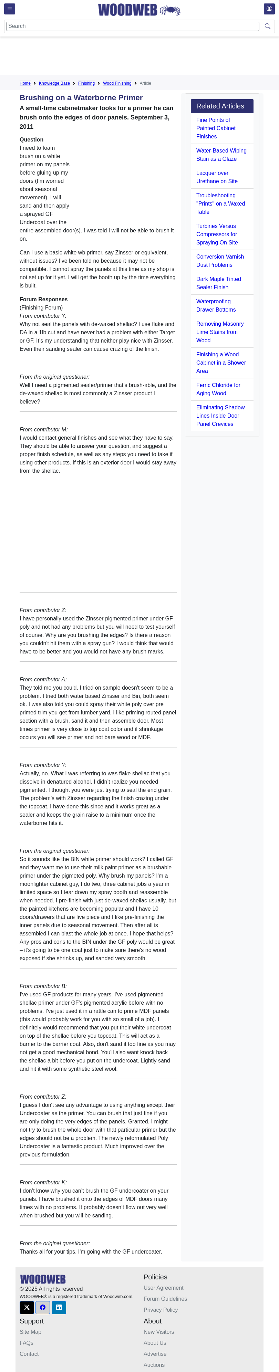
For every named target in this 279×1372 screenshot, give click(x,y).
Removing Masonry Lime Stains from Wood (220, 332)
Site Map (30, 1332)
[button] (27, 1307)
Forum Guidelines (165, 1299)
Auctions (154, 1365)
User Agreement (164, 1288)
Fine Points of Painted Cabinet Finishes (216, 128)
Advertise (155, 1354)
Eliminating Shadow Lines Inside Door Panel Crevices (220, 416)
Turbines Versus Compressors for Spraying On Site (217, 234)
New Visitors (159, 1332)
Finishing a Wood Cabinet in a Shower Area (221, 363)
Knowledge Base (54, 83)
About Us (155, 1343)
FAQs (26, 1343)
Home (25, 83)
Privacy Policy (161, 1310)
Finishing (86, 83)
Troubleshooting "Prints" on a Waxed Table (220, 203)
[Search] (132, 26)
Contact (29, 1354)
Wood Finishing (117, 83)
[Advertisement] (145, 57)
